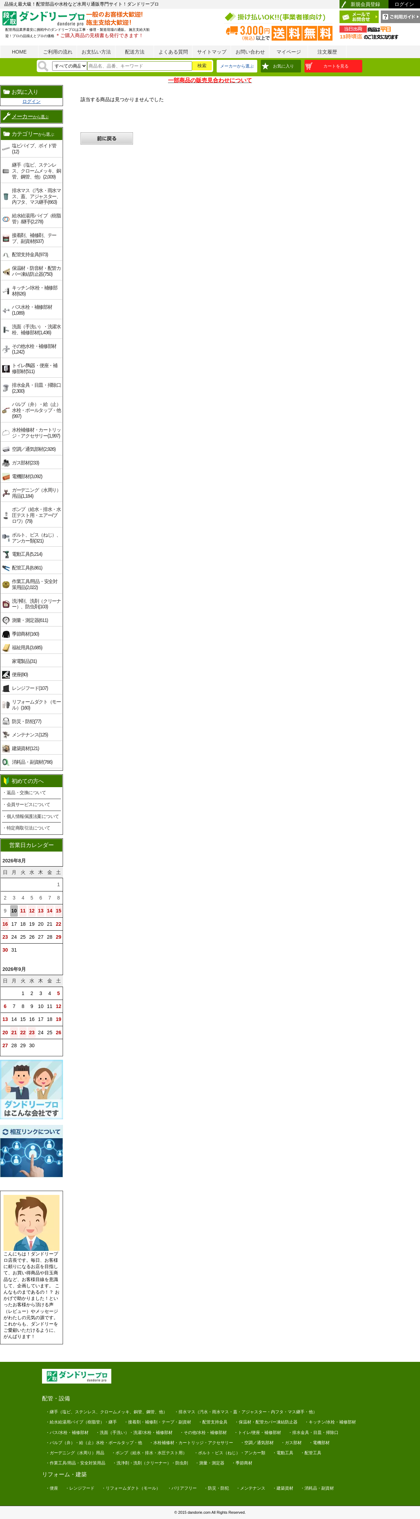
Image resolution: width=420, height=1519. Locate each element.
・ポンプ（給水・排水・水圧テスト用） (149, 1452)
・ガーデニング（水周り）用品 (75, 1452)
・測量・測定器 (209, 1463)
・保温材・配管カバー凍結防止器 (266, 1422)
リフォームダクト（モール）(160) (36, 704)
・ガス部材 (291, 1442)
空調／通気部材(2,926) (33, 449)
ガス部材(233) (25, 462)
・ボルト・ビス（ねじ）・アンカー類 (229, 1452)
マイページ (288, 52)
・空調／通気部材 (257, 1442)
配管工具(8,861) (27, 567)
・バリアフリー (182, 1488)
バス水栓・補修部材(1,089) (32, 310)
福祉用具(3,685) (27, 647)
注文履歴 (327, 52)
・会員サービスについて (26, 804)
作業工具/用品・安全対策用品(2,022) (34, 584)
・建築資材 (282, 1488)
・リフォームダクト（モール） (131, 1488)
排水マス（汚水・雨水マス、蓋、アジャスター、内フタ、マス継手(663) (36, 196)
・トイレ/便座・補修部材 (257, 1432)
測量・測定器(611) (30, 620)
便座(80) (20, 674)
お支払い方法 (96, 52)
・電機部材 (319, 1442)
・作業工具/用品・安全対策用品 (75, 1463)
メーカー (30, 116)
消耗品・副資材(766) (32, 762)
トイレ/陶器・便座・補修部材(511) (34, 368)
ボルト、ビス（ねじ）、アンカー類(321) (36, 538)
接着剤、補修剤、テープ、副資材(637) (34, 238)
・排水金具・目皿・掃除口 (313, 1432)
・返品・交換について (24, 792)
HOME (19, 52)
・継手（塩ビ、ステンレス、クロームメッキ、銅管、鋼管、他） (106, 1411)
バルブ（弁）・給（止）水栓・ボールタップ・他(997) (36, 410)
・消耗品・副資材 (317, 1488)
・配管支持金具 (212, 1422)
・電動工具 (282, 1452)
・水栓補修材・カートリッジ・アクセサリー (191, 1442)
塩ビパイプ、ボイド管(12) (34, 148)
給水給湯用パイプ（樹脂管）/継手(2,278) (36, 218)
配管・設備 (56, 1398)
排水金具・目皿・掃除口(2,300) (36, 388)
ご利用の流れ (57, 52)
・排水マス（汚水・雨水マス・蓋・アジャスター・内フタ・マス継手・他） (245, 1411)
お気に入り (283, 66)
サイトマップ (211, 52)
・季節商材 (241, 1463)
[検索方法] (69, 66)
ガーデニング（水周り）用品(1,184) (36, 493)
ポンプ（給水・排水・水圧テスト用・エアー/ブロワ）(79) (36, 515)
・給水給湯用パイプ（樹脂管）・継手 (81, 1422)
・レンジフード (79, 1488)
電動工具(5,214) (27, 554)
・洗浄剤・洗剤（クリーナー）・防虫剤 (150, 1463)
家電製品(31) (24, 661)
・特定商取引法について (26, 828)
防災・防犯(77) (26, 721)
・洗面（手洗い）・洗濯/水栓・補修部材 (134, 1432)
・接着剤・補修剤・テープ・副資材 (157, 1422)
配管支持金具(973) (30, 254)
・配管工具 (310, 1452)
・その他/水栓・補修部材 (203, 1432)
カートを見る (336, 66)
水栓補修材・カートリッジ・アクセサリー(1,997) (36, 433)
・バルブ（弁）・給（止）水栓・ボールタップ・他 (94, 1442)
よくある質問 (173, 52)
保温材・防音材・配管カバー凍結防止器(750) (36, 271)
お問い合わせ (250, 52)
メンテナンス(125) (30, 734)
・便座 (52, 1488)
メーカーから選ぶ (237, 66)
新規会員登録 (365, 4)
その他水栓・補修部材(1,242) (34, 349)
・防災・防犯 (216, 1488)
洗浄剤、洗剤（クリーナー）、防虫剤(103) (36, 604)
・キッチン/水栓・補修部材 (330, 1422)
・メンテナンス (250, 1488)
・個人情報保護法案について (30, 816)
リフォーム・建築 (64, 1474)
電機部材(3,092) (27, 476)
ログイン (404, 4)
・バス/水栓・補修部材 (67, 1432)
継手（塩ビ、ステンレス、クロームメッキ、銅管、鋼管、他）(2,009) (36, 171)
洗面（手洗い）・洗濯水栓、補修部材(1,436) (36, 329)
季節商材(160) (25, 634)
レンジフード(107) (30, 688)
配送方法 (135, 52)
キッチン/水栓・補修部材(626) (34, 290)
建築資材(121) (25, 748)
